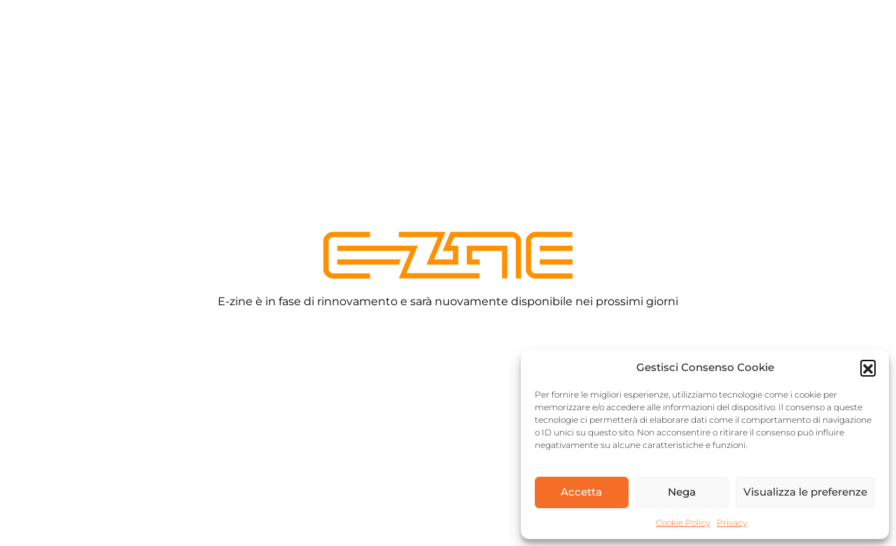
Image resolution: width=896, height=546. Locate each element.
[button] (868, 367)
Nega (682, 491)
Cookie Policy (683, 522)
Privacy (732, 522)
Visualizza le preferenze (805, 491)
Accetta (581, 491)
